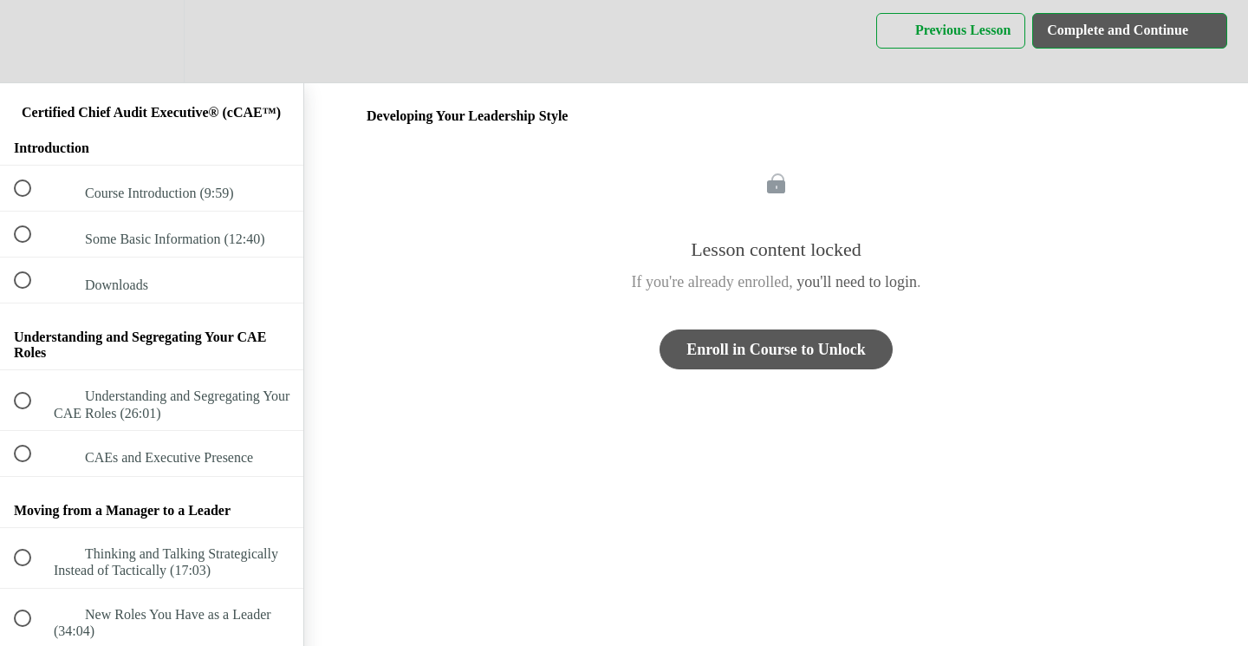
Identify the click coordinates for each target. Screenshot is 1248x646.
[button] (32, 41)
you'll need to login (856, 281)
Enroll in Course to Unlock (776, 349)
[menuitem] (152, 41)
